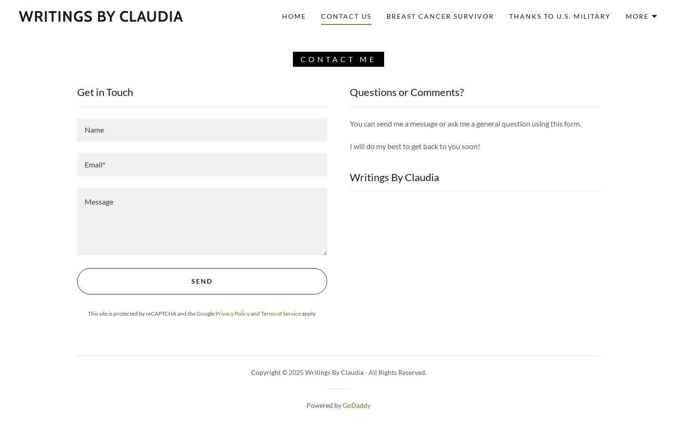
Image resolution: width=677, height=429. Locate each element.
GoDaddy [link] (356, 405)
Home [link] (294, 16)
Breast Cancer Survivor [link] (440, 16)
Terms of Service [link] (281, 313)
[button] (642, 16)
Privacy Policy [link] (232, 313)
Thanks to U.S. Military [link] (560, 16)
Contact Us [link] (346, 16)
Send (202, 281)
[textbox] (202, 130)
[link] (101, 18)
